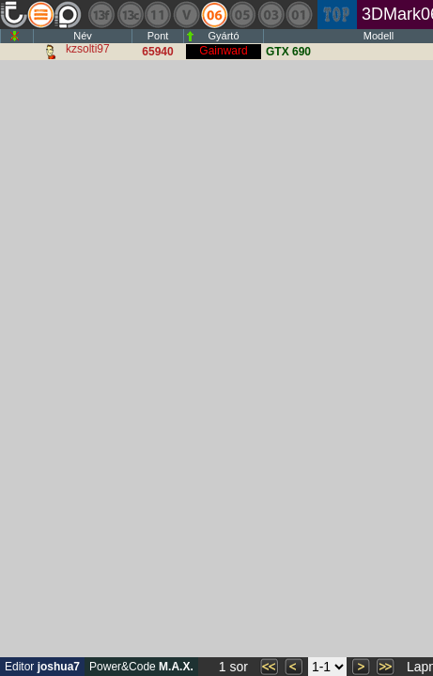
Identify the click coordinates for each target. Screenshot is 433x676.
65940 (157, 51)
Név (82, 35)
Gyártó (223, 35)
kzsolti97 (88, 48)
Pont (158, 35)
